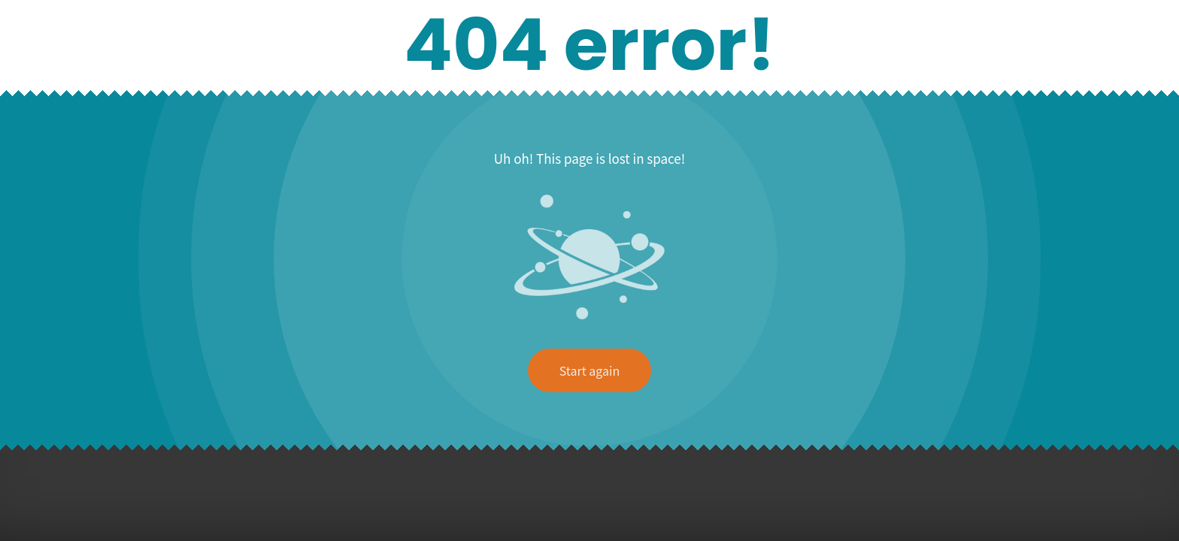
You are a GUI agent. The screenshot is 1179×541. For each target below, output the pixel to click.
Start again (589, 370)
